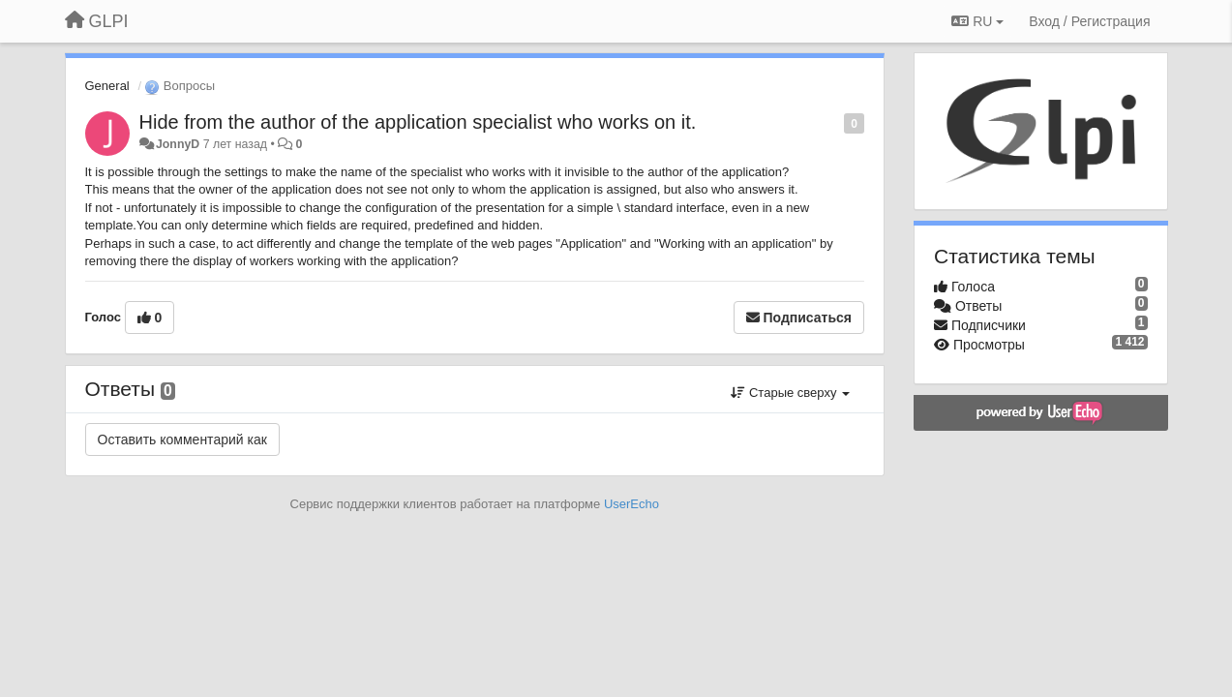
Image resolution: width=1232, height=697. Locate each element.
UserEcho (631, 504)
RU (977, 21)
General (107, 85)
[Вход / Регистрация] (1089, 21)
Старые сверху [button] (790, 392)
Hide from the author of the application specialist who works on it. (418, 122)
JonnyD (177, 144)
